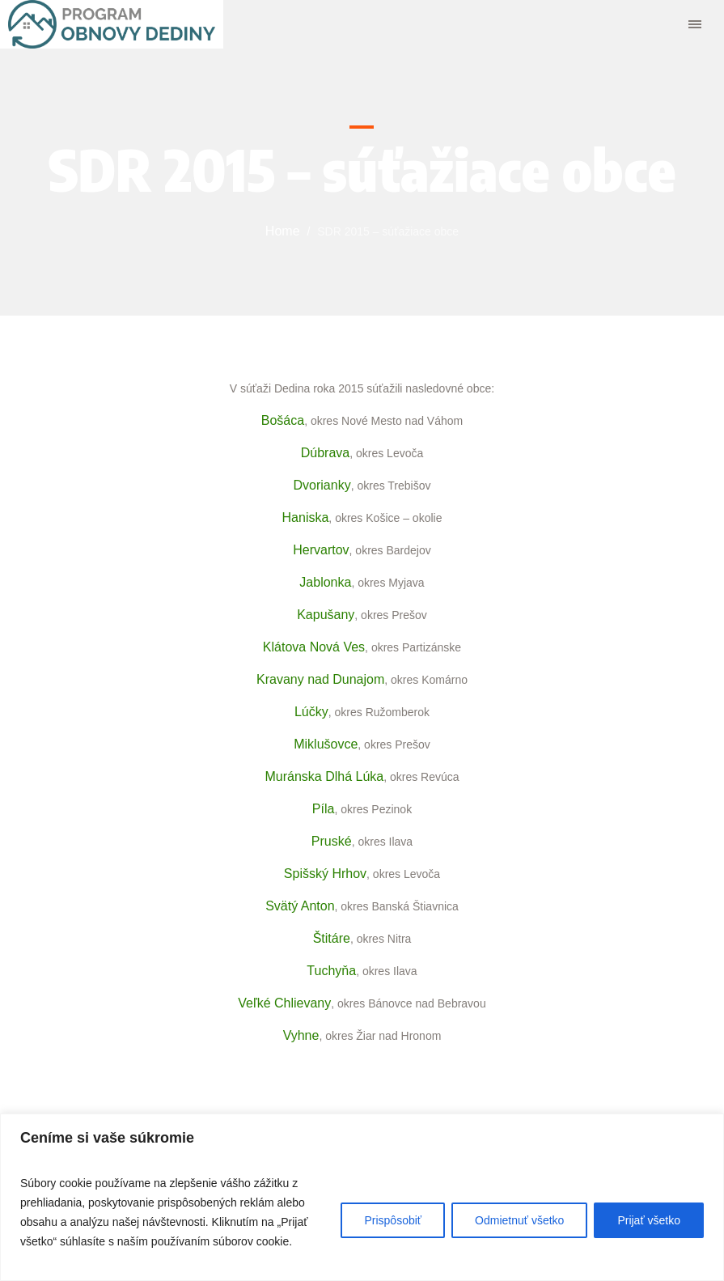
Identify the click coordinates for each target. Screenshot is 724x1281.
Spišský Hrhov (325, 873)
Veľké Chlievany (284, 1003)
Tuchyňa (331, 971)
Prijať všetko (648, 1220)
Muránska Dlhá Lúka (324, 776)
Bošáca (282, 420)
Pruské (331, 841)
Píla (323, 809)
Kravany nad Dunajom (320, 679)
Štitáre (331, 938)
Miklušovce (326, 744)
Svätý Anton (299, 906)
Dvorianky (322, 485)
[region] (362, 1197)
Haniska (305, 517)
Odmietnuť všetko (519, 1220)
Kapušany (325, 614)
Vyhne (301, 1035)
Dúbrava (325, 453)
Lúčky (311, 712)
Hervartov (321, 550)
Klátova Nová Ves (314, 647)
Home (282, 231)
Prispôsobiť (392, 1220)
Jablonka (325, 582)
